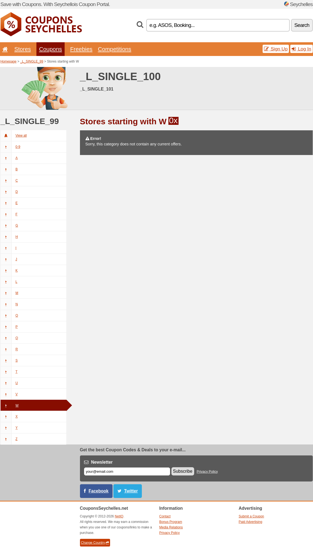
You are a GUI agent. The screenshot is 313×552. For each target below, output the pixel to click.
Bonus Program (170, 522)
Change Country (95, 543)
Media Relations (171, 527)
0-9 (10, 146)
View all (14, 135)
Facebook (99, 491)
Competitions (114, 49)
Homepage (9, 61)
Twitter (131, 491)
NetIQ (119, 516)
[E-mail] (127, 471)
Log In (301, 49)
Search (301, 25)
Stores (22, 49)
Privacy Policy (207, 472)
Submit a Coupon (251, 516)
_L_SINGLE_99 (31, 61)
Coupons (50, 49)
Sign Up (276, 49)
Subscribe (183, 471)
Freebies (81, 49)
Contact (165, 516)
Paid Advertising (250, 522)
